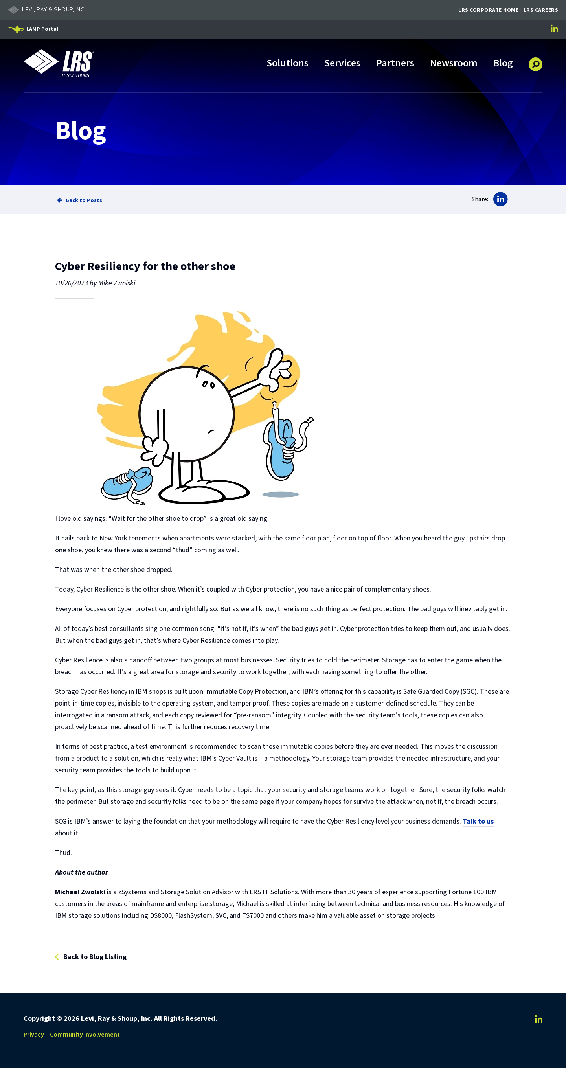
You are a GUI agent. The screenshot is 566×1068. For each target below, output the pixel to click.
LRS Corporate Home (488, 10)
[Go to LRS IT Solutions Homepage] (59, 63)
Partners (395, 63)
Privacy (34, 1034)
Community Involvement (85, 1034)
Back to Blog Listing (95, 957)
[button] (535, 61)
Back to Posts (84, 200)
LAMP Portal (42, 29)
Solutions (287, 63)
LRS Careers (541, 10)
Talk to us (478, 821)
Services (342, 63)
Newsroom (454, 63)
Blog (503, 63)
